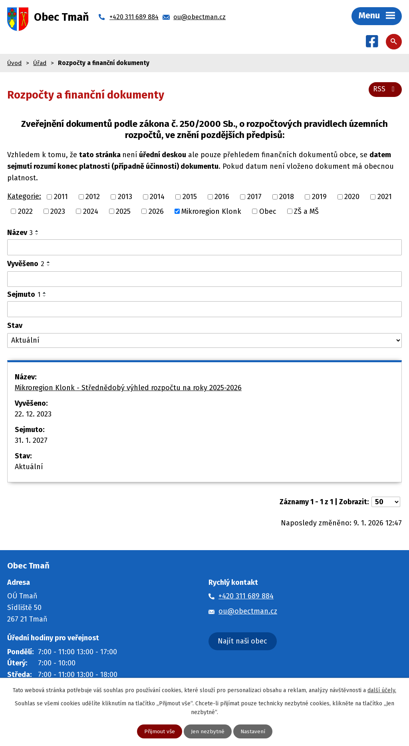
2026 (156, 211)
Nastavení (253, 731)
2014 (157, 197)
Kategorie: (24, 197)
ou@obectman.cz (247, 612)
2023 (57, 211)
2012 (92, 197)
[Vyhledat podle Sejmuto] (204, 310)
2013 (125, 197)
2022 (25, 211)
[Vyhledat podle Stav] (204, 341)
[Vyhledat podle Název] (204, 248)
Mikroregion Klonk (211, 211)
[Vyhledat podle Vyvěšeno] (204, 280)
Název (20, 233)
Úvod (14, 63)
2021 (384, 197)
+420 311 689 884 (246, 596)
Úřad (39, 63)
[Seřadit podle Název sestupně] (37, 235)
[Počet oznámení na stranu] (385, 502)
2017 (254, 197)
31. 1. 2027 (31, 441)
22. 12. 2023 (33, 414)
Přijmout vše (159, 731)
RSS (385, 89)
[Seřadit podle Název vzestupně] (37, 231)
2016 (221, 197)
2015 (190, 197)
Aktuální (29, 467)
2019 (319, 197)
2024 (90, 211)
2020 (351, 197)
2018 (286, 197)
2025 (123, 211)
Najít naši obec (242, 641)
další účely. (381, 690)
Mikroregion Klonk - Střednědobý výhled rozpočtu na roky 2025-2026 (128, 388)
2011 (61, 197)
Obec (267, 211)
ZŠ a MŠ (306, 211)
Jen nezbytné (207, 731)
